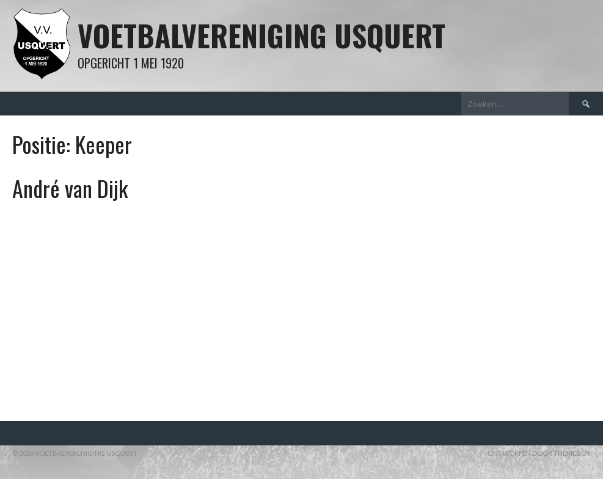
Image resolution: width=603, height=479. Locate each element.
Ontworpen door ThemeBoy (539, 453)
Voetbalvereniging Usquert (261, 35)
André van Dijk (70, 188)
